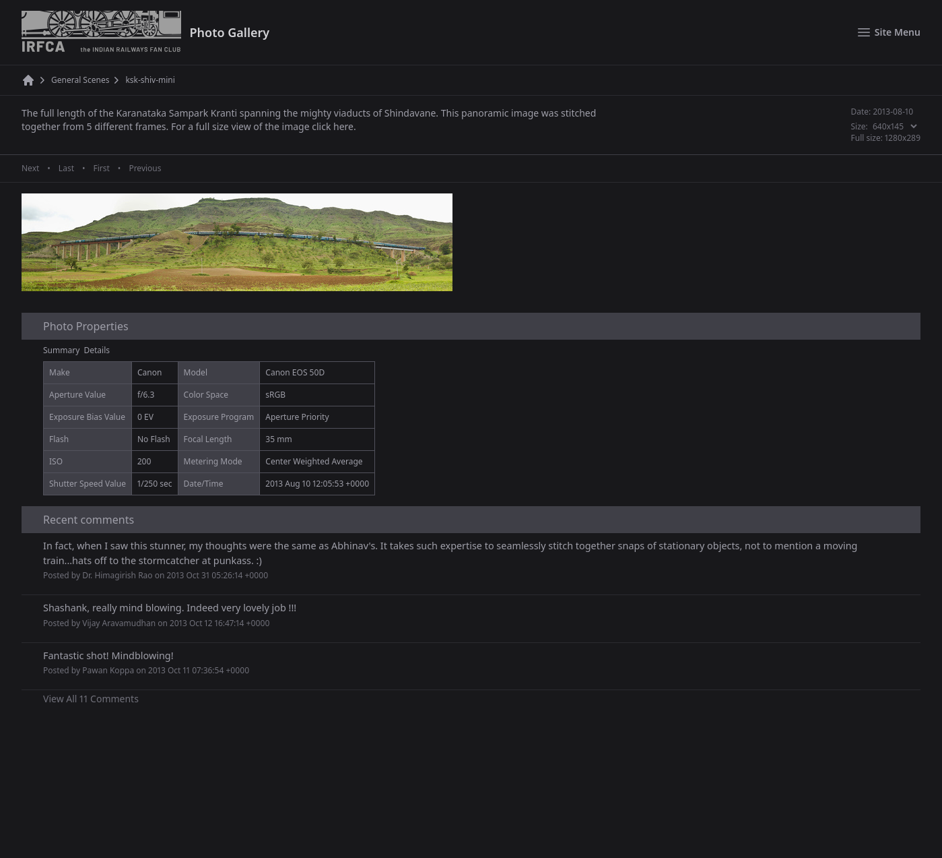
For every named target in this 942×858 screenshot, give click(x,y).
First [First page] (101, 168)
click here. (334, 126)
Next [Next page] (30, 168)
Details (97, 350)
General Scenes (80, 80)
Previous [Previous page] (145, 168)
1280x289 (902, 138)
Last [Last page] (66, 168)
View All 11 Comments (91, 698)
